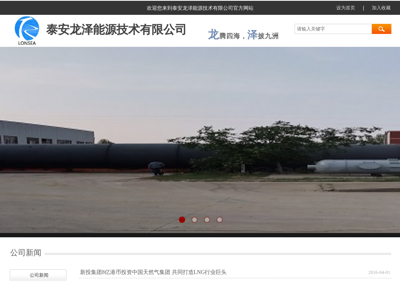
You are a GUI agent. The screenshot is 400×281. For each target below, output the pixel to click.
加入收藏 (381, 8)
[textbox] (333, 29)
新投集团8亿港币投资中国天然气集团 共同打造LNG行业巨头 (153, 272)
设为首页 (345, 8)
